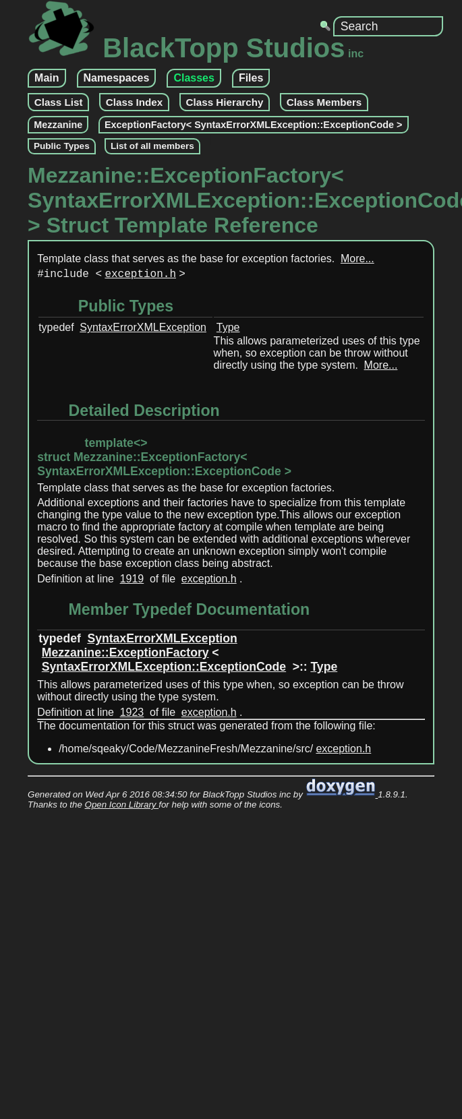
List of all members (152, 146)
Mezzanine (58, 124)
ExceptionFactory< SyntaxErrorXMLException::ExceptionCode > (253, 124)
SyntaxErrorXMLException (143, 330)
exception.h (140, 275)
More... (357, 258)
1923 (132, 715)
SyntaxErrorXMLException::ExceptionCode (164, 669)
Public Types (62, 146)
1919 (132, 581)
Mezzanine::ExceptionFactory (125, 655)
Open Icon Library (122, 807)
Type (228, 330)
